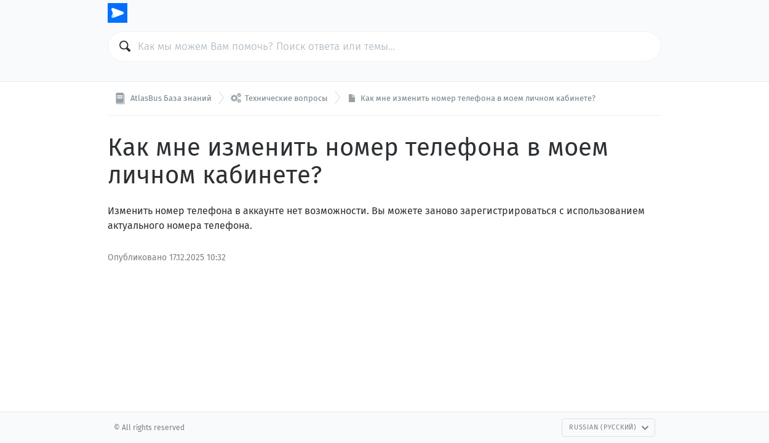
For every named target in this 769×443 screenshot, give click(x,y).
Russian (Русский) (609, 427)
